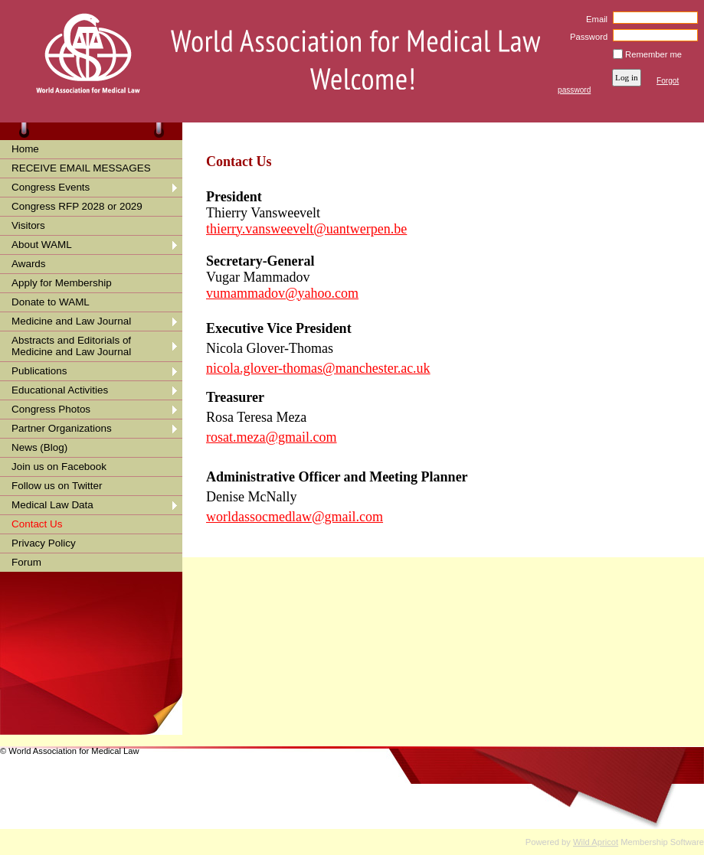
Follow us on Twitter (57, 485)
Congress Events (50, 187)
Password (586, 36)
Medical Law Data (52, 505)
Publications (39, 371)
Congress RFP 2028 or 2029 (76, 206)
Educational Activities (59, 390)
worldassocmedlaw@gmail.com (294, 516)
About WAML (41, 244)
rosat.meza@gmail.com (271, 437)
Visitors (28, 225)
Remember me (653, 54)
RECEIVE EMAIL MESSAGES (81, 168)
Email (594, 19)
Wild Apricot (595, 842)
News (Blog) (39, 447)
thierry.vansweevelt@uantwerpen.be (306, 229)
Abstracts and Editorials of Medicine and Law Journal (71, 345)
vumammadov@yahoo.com (282, 293)
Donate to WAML (50, 302)
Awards (28, 263)
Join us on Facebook (58, 466)
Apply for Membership (61, 283)
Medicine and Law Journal (71, 321)
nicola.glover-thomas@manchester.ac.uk (318, 368)
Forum (26, 562)
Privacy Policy (43, 543)
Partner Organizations (61, 428)
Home (25, 149)
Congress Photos (50, 409)
